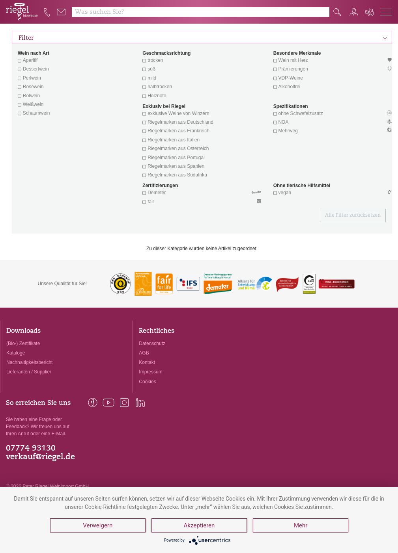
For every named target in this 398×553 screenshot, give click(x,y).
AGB (144, 353)
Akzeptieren (199, 525)
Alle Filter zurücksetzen (353, 215)
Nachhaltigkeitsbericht (29, 362)
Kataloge (15, 353)
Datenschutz (152, 343)
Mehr (300, 525)
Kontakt (147, 362)
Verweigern (97, 525)
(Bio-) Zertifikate (23, 343)
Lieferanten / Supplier (28, 372)
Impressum (150, 372)
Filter (203, 37)
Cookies (147, 381)
